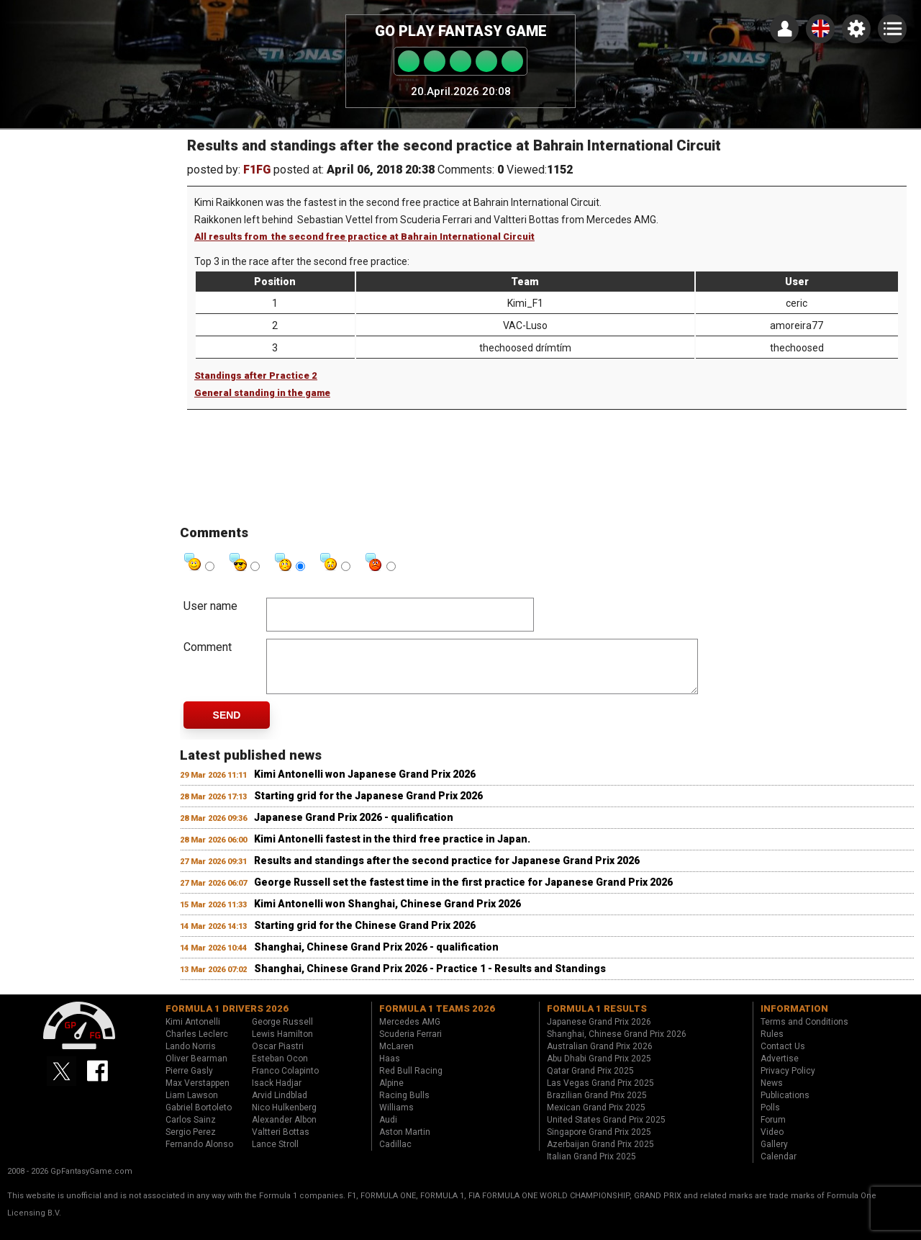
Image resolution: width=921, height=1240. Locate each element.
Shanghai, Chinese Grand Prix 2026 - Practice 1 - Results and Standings (430, 979)
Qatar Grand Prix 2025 (590, 1082)
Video (772, 1143)
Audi (388, 1131)
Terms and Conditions (804, 1033)
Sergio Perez (190, 1143)
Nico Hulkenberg (284, 1118)
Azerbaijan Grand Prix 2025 (600, 1155)
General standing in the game (262, 392)
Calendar (779, 1167)
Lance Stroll (275, 1155)
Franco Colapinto (285, 1082)
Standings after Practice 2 (255, 375)
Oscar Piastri (278, 1057)
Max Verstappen (197, 1094)
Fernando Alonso (199, 1155)
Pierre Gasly (189, 1082)
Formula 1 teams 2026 (437, 1019)
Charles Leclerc (196, 1045)
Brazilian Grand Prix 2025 (597, 1106)
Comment (207, 647)
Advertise (780, 1069)
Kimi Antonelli (192, 1033)
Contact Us (783, 1057)
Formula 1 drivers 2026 (227, 1019)
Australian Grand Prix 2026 (600, 1057)
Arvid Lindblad (279, 1106)
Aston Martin (404, 1143)
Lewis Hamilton (282, 1045)
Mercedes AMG (409, 1033)
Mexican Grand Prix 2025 (596, 1118)
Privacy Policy (788, 1082)
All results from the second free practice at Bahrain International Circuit (364, 236)
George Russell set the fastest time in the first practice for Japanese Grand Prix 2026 (463, 893)
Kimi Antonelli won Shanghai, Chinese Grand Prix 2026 (387, 914)
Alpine (391, 1094)
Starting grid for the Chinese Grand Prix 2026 (365, 936)
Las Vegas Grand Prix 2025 (600, 1094)
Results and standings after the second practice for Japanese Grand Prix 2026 (447, 871)
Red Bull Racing (411, 1082)
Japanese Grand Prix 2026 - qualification (353, 828)
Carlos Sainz (190, 1131)
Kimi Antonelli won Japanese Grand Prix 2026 (365, 785)
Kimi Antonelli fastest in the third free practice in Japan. (392, 849)
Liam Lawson (191, 1106)
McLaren (396, 1057)
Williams (396, 1118)
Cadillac (395, 1155)
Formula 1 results (597, 1019)
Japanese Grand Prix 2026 (599, 1033)
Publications (785, 1106)
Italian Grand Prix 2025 (591, 1167)
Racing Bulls (404, 1106)
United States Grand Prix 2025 (606, 1131)
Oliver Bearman (196, 1069)
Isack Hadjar (276, 1094)
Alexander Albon (284, 1131)
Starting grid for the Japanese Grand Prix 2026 (368, 806)
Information (794, 1019)
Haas (389, 1069)
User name (210, 606)
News (772, 1094)
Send (227, 726)
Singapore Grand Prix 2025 (599, 1143)
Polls (770, 1118)
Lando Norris (190, 1057)
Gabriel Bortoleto (198, 1118)
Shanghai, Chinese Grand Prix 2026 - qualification (376, 957)
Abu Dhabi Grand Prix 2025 (599, 1069)
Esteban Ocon (280, 1069)
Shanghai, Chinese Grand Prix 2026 (616, 1045)
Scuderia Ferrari (410, 1045)
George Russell (282, 1033)
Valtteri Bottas (280, 1143)
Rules (772, 1045)
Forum (773, 1131)
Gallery (774, 1155)
